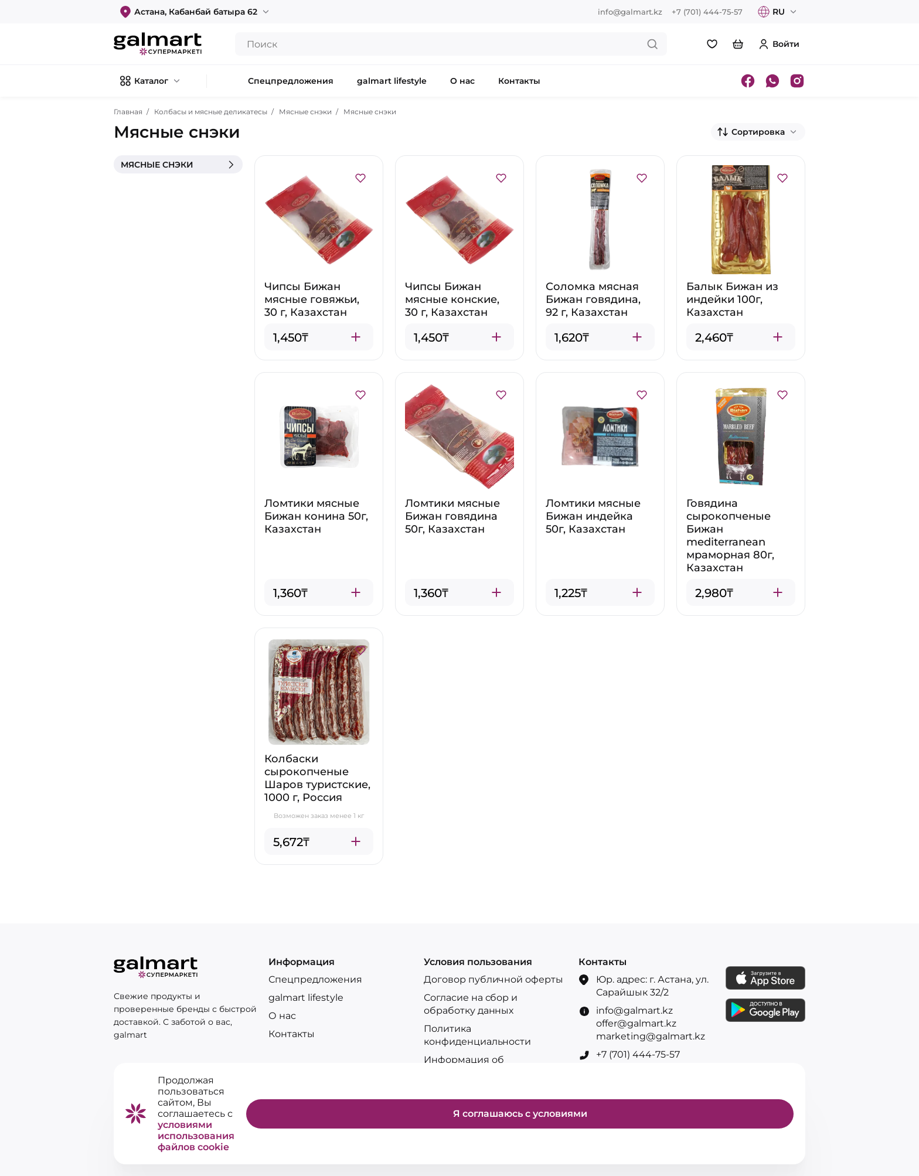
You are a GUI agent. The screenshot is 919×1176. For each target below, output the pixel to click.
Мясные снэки (305, 111)
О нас (282, 1015)
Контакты (291, 1033)
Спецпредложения (315, 979)
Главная (128, 111)
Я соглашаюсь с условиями (520, 1113)
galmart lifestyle (305, 997)
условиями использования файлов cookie (196, 1136)
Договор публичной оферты (493, 979)
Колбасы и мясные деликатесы (210, 111)
